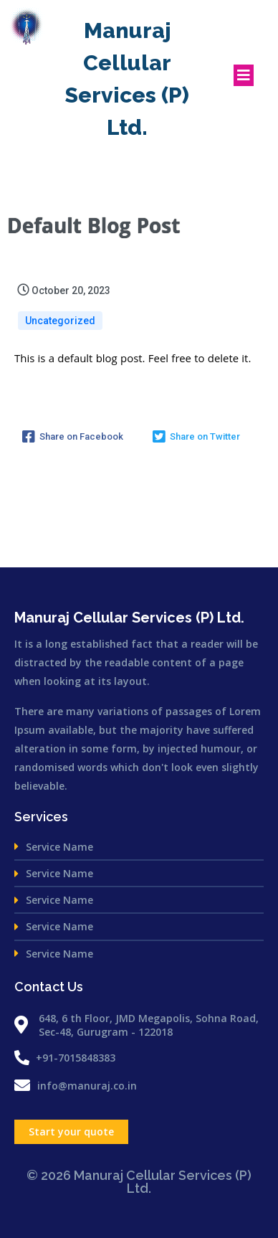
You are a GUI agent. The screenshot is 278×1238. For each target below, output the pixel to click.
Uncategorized (60, 320)
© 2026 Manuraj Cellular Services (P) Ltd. (139, 1182)
